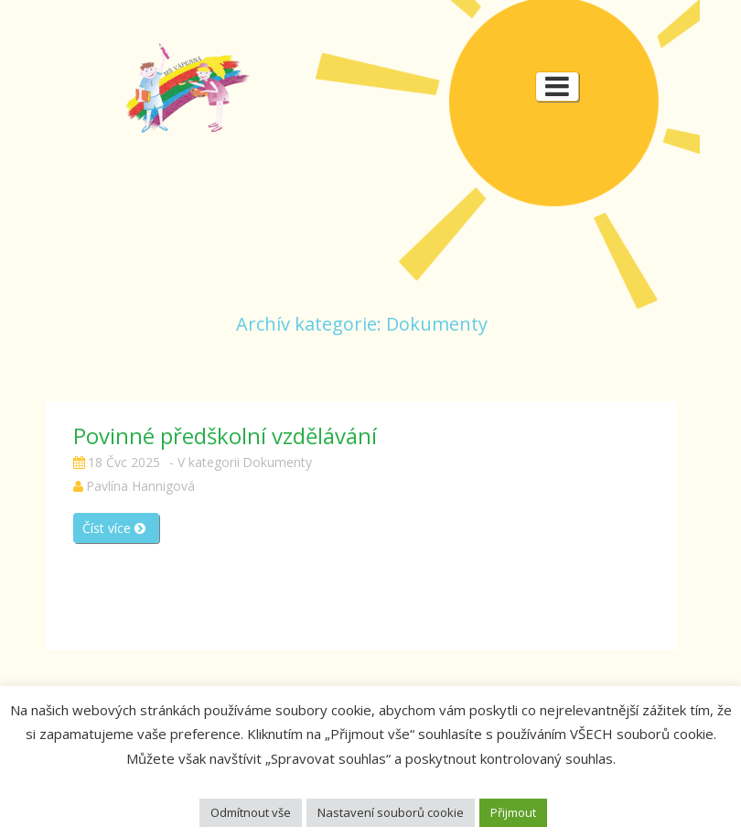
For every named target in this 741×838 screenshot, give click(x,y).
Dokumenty (277, 462)
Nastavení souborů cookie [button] (390, 812)
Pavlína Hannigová (140, 486)
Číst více (113, 528)
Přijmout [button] (513, 812)
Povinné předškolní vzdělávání (225, 435)
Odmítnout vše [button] (250, 812)
